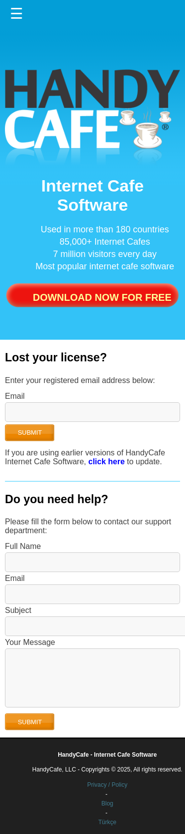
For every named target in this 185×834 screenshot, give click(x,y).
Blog (107, 803)
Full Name (23, 546)
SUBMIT (30, 432)
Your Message (30, 642)
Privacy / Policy (107, 784)
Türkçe (107, 822)
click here (106, 461)
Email (15, 396)
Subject (18, 610)
